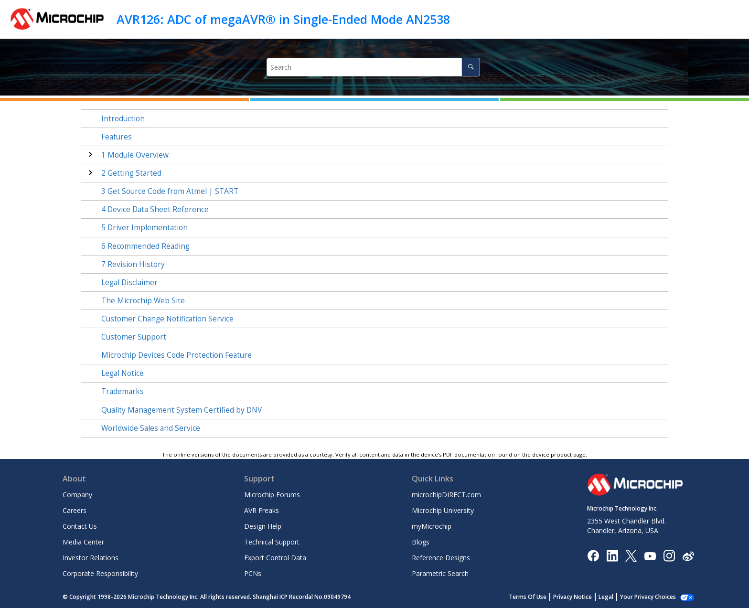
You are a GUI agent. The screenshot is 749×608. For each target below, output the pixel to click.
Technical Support (272, 541)
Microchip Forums (272, 494)
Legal (606, 597)
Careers (74, 510)
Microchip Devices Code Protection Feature (176, 355)
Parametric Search (440, 573)
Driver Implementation (144, 228)
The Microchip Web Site (143, 301)
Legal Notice (122, 373)
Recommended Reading (145, 246)
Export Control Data (275, 557)
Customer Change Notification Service (167, 319)
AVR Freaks (261, 510)
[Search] (470, 67)
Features (116, 137)
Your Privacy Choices (648, 597)
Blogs (420, 541)
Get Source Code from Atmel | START (169, 191)
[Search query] (373, 67)
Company (77, 494)
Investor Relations (90, 557)
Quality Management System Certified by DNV (181, 410)
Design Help (262, 526)
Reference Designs (441, 557)
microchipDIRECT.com (446, 494)
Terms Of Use (527, 597)
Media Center (83, 541)
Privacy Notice (572, 597)
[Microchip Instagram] (669, 555)
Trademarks (122, 391)
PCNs (252, 573)
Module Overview (135, 155)
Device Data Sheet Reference (155, 209)
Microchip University (443, 510)
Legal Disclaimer (129, 282)
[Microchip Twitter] (631, 555)
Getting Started (131, 173)
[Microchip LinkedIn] (612, 555)
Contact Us (80, 526)
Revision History (133, 264)
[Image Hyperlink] (650, 556)
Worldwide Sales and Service (150, 428)
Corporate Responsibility (100, 573)
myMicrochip (431, 526)
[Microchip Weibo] (688, 556)
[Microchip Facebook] (593, 555)
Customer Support (133, 337)
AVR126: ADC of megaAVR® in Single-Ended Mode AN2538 (283, 19)
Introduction (123, 119)
